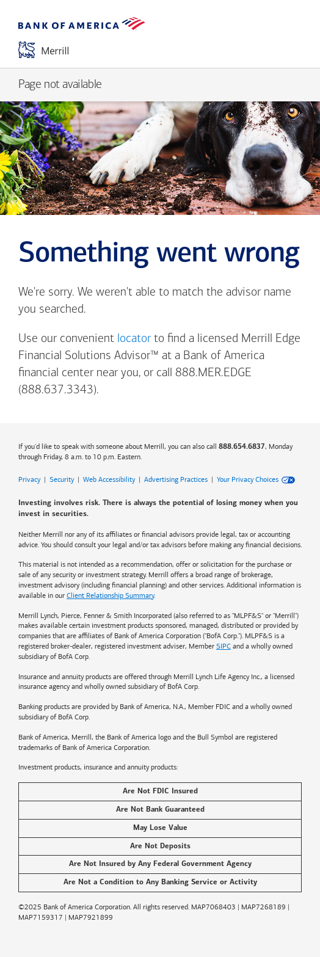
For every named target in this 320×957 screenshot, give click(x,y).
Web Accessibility (109, 479)
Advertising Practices (176, 479)
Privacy (29, 479)
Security (61, 479)
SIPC (223, 646)
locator (134, 339)
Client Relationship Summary (110, 595)
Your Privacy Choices (247, 479)
